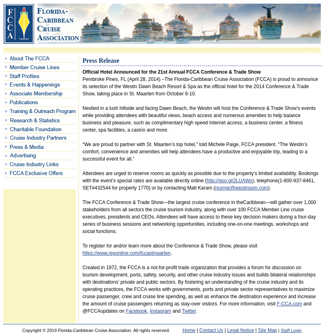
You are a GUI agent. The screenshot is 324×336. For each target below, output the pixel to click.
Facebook (136, 311)
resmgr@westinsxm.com (241, 188)
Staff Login (291, 330)
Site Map (267, 330)
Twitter (189, 311)
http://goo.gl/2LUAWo (229, 180)
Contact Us (211, 330)
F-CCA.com (289, 304)
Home (188, 330)
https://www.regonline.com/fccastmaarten (127, 253)
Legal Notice (240, 330)
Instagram (160, 311)
